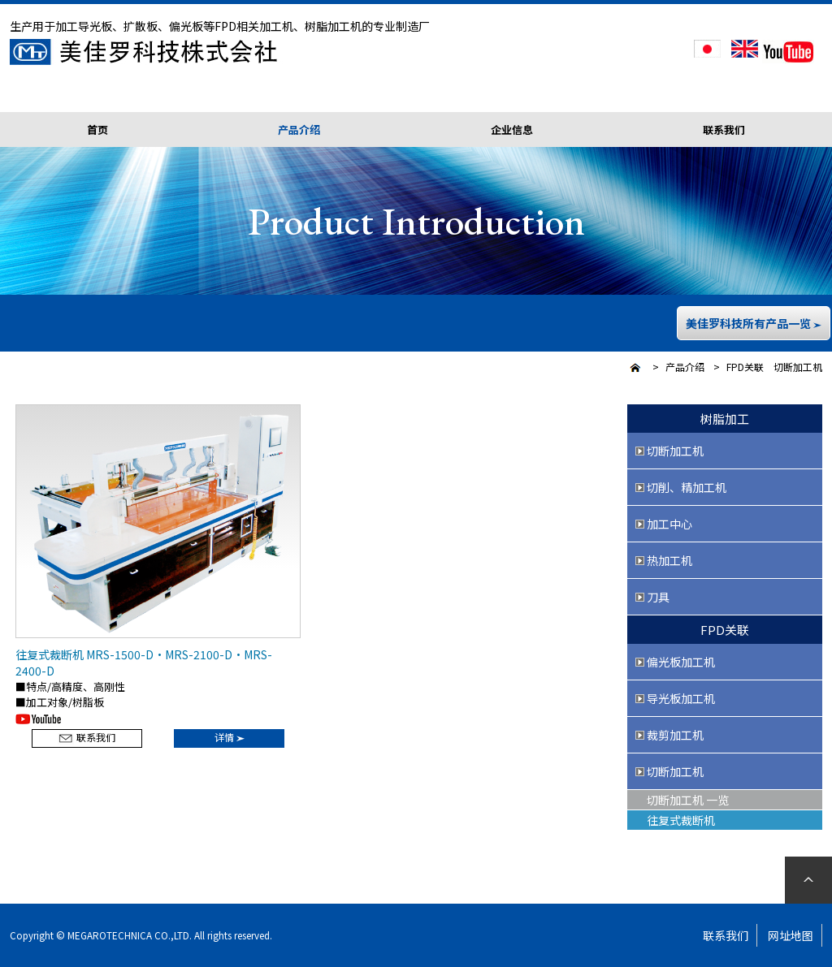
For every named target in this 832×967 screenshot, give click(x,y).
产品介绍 (684, 366)
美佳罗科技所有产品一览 (753, 323)
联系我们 (724, 129)
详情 (229, 737)
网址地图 (790, 935)
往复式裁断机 (681, 820)
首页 (97, 129)
